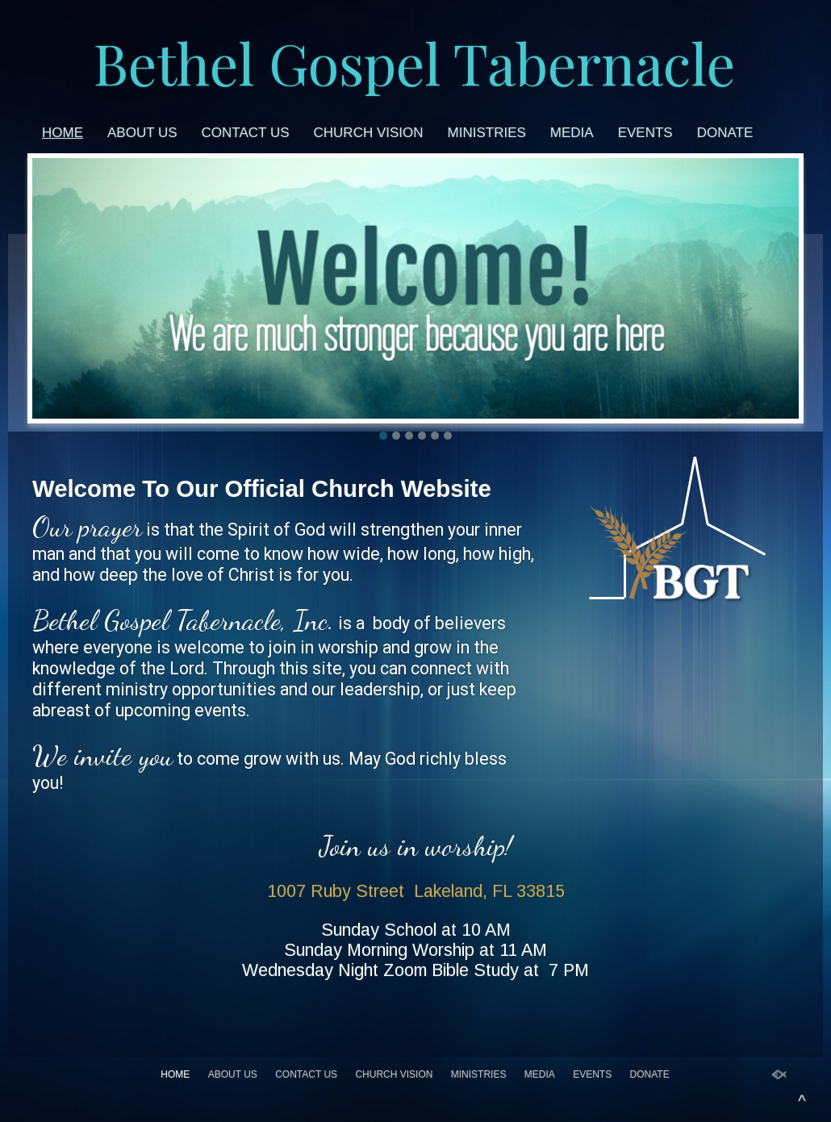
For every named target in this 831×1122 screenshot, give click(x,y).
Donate (725, 132)
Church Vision (369, 132)
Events (645, 132)
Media (572, 132)
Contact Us (246, 132)
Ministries (487, 132)
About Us (142, 132)
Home (62, 132)
